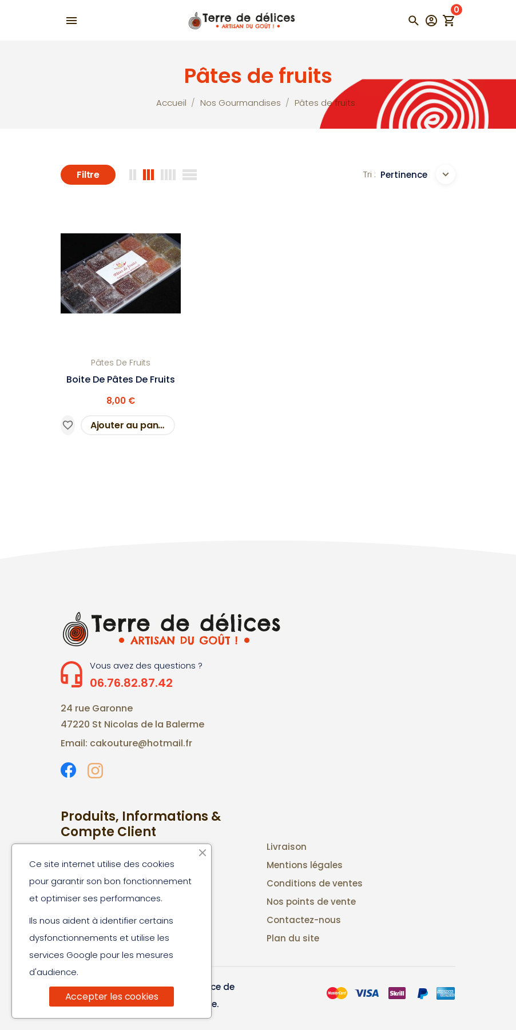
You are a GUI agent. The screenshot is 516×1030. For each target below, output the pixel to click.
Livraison (287, 847)
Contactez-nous (304, 920)
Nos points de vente (311, 902)
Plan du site (293, 938)
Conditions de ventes (315, 883)
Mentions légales (305, 865)
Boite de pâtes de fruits (120, 379)
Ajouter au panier (130, 425)
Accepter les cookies (111, 996)
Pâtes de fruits (120, 362)
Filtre (88, 174)
